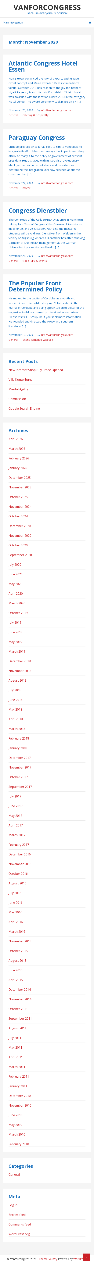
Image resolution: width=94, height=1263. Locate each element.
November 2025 (20, 487)
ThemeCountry (48, 1259)
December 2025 (20, 478)
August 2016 (17, 883)
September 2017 (20, 787)
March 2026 (17, 449)
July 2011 (15, 1038)
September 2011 (20, 1018)
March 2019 (17, 651)
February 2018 (19, 738)
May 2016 (15, 912)
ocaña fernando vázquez (38, 339)
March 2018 (17, 729)
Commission (17, 399)
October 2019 (18, 613)
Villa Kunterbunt (20, 379)
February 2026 (19, 458)
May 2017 (15, 816)
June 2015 (16, 970)
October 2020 (18, 545)
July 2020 (15, 564)
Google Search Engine (24, 408)
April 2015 (16, 980)
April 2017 (16, 825)
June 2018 (16, 700)
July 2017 (15, 796)
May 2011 (15, 1047)
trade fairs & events (35, 260)
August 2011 (17, 1028)
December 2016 (20, 854)
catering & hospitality (36, 115)
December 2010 (20, 1096)
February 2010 (19, 1144)
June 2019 (16, 632)
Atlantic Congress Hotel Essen (43, 66)
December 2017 (20, 758)
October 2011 (18, 1009)
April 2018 (16, 719)
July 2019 (15, 622)
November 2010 (20, 1105)
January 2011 (18, 1086)
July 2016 (15, 893)
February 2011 (19, 1076)
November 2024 (20, 507)
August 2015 (17, 960)
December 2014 (20, 989)
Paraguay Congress (37, 137)
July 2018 (15, 690)
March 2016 (17, 931)
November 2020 (20, 535)
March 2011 (17, 1067)
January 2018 (18, 748)
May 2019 (15, 642)
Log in (13, 1205)
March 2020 (17, 603)
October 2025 (18, 497)
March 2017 (17, 835)
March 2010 (17, 1134)
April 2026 (16, 439)
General (13, 115)
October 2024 (18, 516)
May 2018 (15, 709)
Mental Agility (18, 389)
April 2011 (16, 1057)
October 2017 (18, 777)
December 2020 (20, 526)
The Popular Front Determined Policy (35, 286)
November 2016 (20, 864)
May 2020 (15, 584)
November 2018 (20, 671)
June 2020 (16, 574)
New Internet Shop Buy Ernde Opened (36, 370)
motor (26, 188)
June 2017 (16, 806)
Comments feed (20, 1224)
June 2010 (16, 1115)
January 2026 (18, 468)
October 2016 (18, 874)
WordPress (80, 1259)
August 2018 (17, 680)
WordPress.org (19, 1234)
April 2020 (16, 593)
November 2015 (20, 941)
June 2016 (16, 903)
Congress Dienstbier (38, 210)
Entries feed (17, 1215)
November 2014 (20, 999)
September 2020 (20, 555)
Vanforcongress (47, 7)
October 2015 (18, 951)
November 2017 (20, 767)
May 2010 (15, 1125)
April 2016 (16, 922)
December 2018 (20, 661)
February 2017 (19, 845)
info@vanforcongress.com (57, 110)
